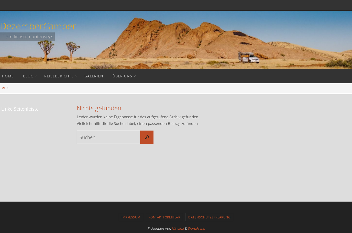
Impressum (131, 217)
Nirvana (178, 228)
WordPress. (196, 228)
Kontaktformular (164, 217)
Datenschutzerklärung (209, 217)
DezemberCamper (38, 26)
